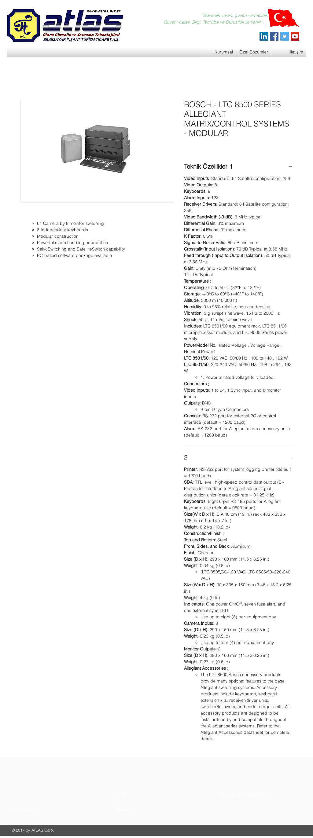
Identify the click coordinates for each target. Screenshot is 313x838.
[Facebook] (274, 36)
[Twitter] (284, 36)
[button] (35, 810)
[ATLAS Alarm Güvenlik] (264, 36)
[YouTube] (295, 36)
